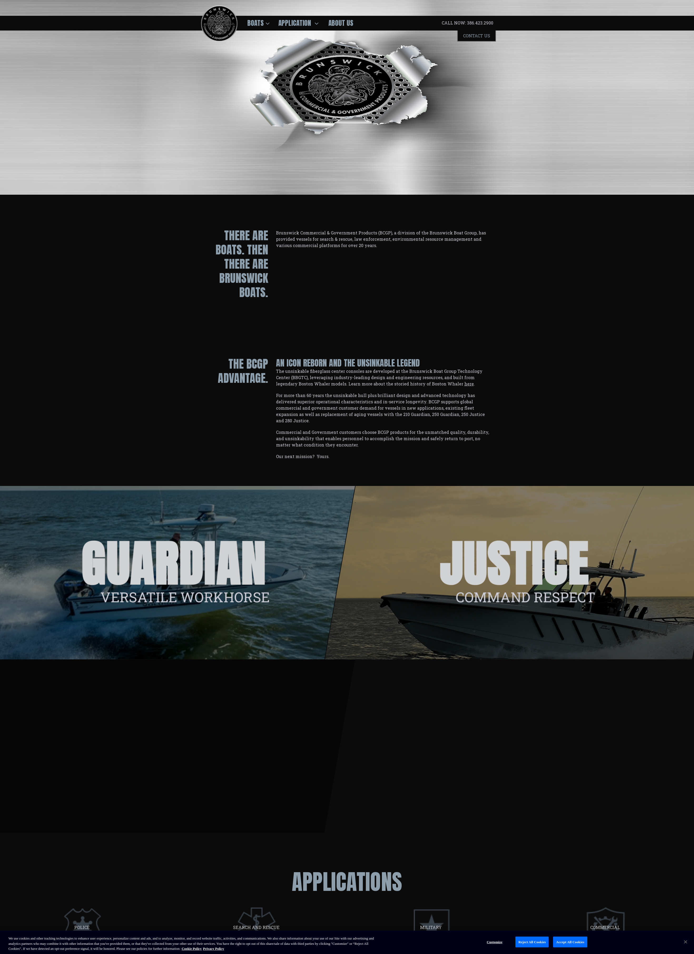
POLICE (82, 927)
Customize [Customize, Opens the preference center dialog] (495, 942)
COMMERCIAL (605, 927)
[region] (347, 942)
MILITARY (431, 927)
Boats (255, 23)
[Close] (685, 942)
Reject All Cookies (532, 942)
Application (295, 23)
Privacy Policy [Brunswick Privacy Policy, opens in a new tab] (213, 949)
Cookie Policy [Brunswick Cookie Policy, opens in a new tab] (192, 949)
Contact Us (476, 35)
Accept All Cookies (570, 942)
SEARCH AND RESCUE (256, 927)
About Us (340, 23)
